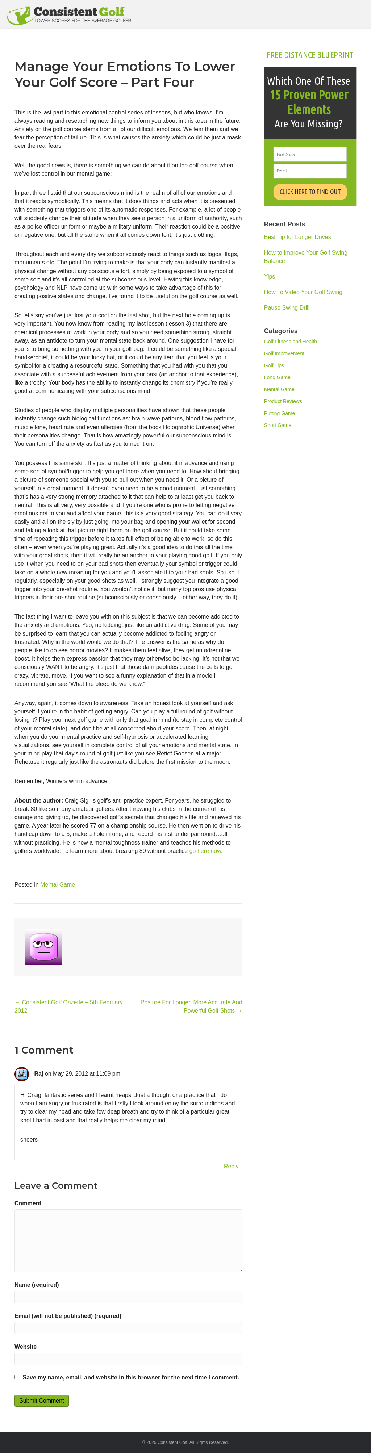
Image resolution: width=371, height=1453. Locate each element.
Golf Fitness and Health (290, 341)
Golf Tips (274, 365)
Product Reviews (283, 401)
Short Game (277, 425)
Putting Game (279, 413)
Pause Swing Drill (286, 308)
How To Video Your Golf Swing (303, 292)
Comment (27, 1203)
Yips (269, 276)
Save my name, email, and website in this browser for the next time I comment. (130, 1377)
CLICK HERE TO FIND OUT (310, 192)
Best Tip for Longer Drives (297, 237)
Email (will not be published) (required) (67, 1316)
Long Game (277, 377)
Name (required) (36, 1285)
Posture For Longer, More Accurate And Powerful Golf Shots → (191, 1006)
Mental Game (57, 885)
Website (25, 1347)
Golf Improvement (284, 353)
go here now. (206, 851)
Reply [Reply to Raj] (231, 1166)
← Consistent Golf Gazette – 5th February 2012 (68, 1006)
